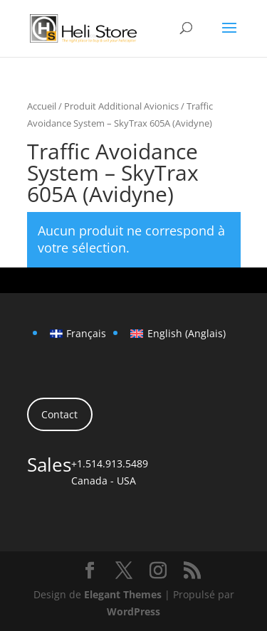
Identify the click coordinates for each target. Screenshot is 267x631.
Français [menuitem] (86, 333)
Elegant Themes (123, 594)
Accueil (41, 106)
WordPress (133, 611)
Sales (49, 464)
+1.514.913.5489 (109, 463)
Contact (59, 414)
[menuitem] (78, 333)
